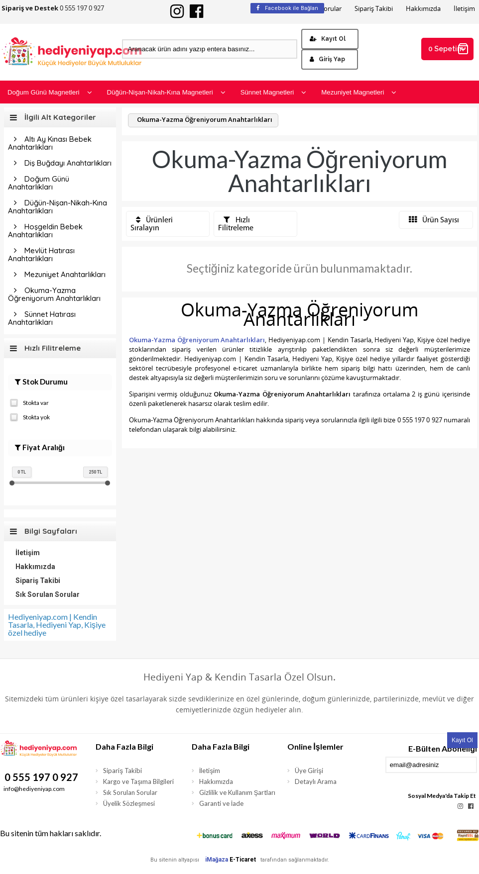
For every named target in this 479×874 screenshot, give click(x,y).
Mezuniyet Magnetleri (358, 92)
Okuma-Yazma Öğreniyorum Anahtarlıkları (54, 294)
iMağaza (216, 859)
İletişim (464, 8)
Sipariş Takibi (374, 8)
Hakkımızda (423, 8)
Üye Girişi (309, 771)
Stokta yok (30, 416)
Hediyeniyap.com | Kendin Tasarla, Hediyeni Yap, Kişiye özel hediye (57, 624)
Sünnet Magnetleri (273, 92)
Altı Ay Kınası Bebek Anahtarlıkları (50, 143)
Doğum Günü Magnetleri (49, 92)
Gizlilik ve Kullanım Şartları (237, 792)
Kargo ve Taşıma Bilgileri (138, 781)
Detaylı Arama (316, 781)
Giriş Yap (327, 59)
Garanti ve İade (221, 803)
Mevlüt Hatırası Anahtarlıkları (41, 254)
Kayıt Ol (328, 38)
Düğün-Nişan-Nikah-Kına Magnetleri (166, 92)
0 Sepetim (449, 49)
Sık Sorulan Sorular (47, 594)
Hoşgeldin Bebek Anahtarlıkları (45, 230)
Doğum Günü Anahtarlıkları (38, 183)
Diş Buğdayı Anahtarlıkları (68, 163)
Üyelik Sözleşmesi (129, 803)
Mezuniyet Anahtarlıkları (65, 274)
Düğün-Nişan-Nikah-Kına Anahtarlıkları (57, 206)
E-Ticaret (243, 859)
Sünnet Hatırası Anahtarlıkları (42, 318)
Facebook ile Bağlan (287, 8)
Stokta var (29, 401)
